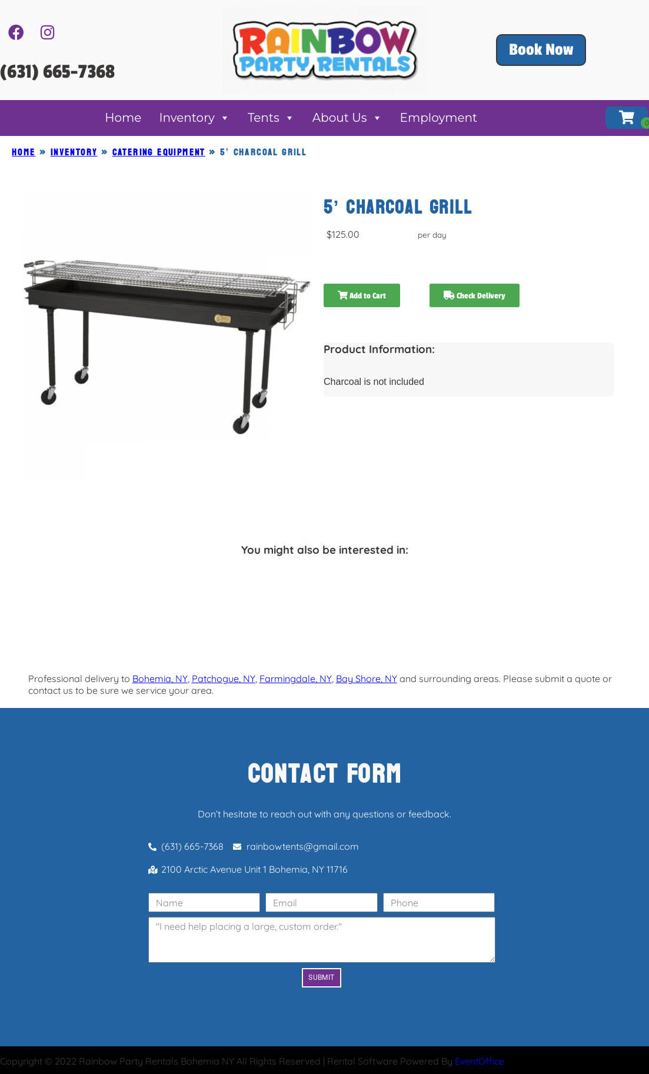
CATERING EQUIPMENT (158, 152)
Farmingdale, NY (295, 678)
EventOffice (479, 1061)
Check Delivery (474, 296)
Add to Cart (362, 296)
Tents (271, 118)
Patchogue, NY (223, 678)
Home (123, 118)
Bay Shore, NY (366, 678)
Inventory (194, 118)
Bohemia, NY (160, 678)
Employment (439, 118)
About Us (347, 118)
